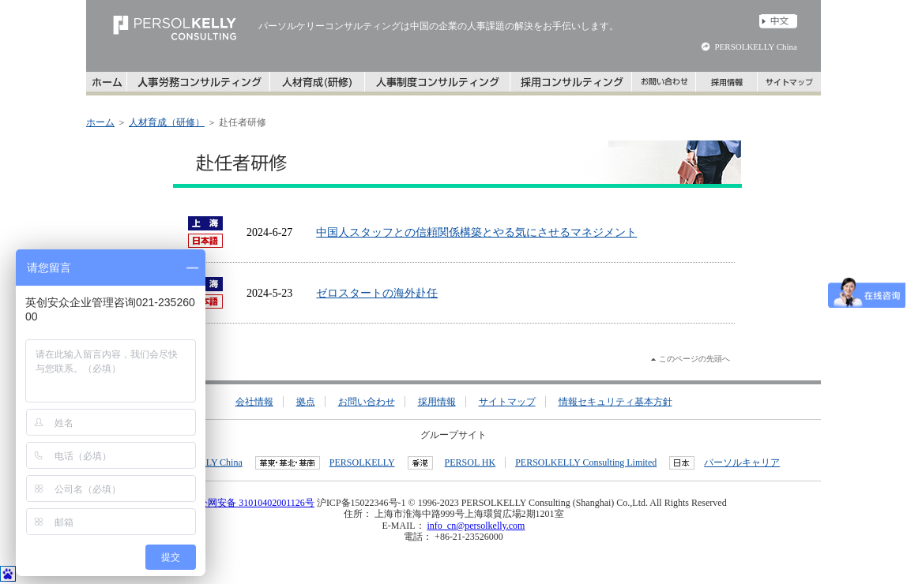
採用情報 (437, 401)
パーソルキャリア (742, 462)
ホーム (100, 122)
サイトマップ (507, 401)
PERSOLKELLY (362, 462)
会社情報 (254, 401)
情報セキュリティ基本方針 (615, 401)
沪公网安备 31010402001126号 (247, 502)
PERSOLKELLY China (755, 46)
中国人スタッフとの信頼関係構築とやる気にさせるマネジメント (476, 232)
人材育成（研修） (167, 122)
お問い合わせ (366, 401)
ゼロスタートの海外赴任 (377, 293)
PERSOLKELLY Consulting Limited (586, 462)
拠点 (305, 401)
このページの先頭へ (694, 358)
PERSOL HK (470, 462)
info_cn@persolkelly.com (476, 525)
